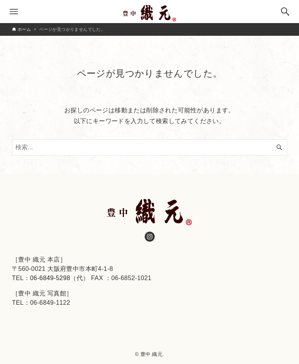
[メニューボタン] (14, 11)
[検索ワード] (149, 147)
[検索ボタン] (285, 11)
